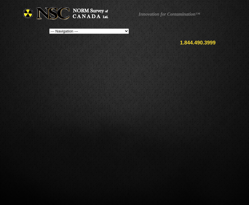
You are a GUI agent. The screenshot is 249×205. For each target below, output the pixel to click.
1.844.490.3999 (197, 43)
